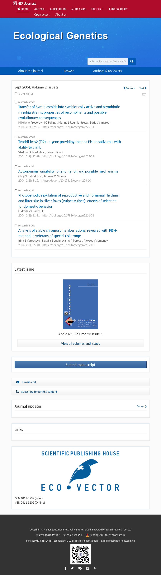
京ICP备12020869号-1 (48, 535)
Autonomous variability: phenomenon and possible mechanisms (68, 171)
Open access (42, 14)
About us (61, 14)
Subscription (58, 9)
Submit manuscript (80, 364)
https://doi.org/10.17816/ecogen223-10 (66, 180)
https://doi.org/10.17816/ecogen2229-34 (68, 127)
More (140, 406)
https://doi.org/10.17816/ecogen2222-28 (68, 156)
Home (23, 9)
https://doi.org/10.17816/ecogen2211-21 (68, 215)
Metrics (97, 9)
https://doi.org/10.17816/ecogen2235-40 (68, 245)
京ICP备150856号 (73, 535)
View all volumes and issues (80, 343)
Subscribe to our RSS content (36, 391)
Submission (78, 9)
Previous (129, 88)
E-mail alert (26, 382)
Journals (39, 9)
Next (143, 88)
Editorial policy (118, 9)
